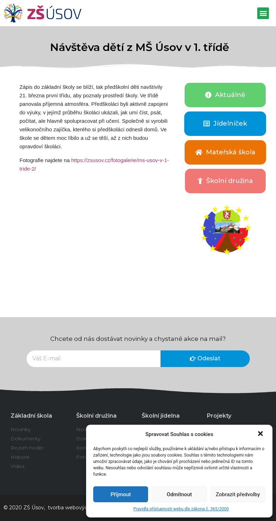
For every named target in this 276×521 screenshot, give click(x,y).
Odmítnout (179, 494)
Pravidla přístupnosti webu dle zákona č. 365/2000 (181, 508)
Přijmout (121, 494)
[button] (261, 434)
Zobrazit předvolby (238, 494)
